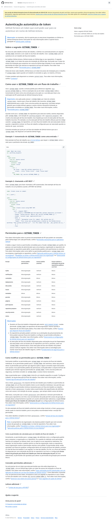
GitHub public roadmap (23, 41)
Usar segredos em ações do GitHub (50, 479)
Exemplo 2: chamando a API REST (20, 181)
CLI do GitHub (35, 140)
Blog (56, 518)
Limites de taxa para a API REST (19, 487)
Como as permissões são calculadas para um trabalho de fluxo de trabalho (30, 434)
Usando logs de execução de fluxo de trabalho (20, 379)
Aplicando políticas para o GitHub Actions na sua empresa (26, 428)
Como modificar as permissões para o (28, 358)
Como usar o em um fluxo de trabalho (33, 84)
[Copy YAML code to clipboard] (63, 147)
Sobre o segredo (22, 47)
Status (32, 518)
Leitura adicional (13, 484)
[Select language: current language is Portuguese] (109, 2)
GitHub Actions (8, 7)
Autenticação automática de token (36, 7)
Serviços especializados (47, 518)
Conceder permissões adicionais (19, 463)
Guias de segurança (19, 7)
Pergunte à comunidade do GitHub (15, 504)
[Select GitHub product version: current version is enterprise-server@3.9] (26, 2)
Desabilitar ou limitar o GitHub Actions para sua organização (34, 255)
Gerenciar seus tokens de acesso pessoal (23, 479)
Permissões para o (30, 67)
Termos (20, 518)
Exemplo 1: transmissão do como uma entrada (32, 136)
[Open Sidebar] (2, 6)
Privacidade (26, 518)
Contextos (14, 78)
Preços (37, 518)
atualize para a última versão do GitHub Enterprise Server (51, 14)
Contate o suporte (11, 506)
